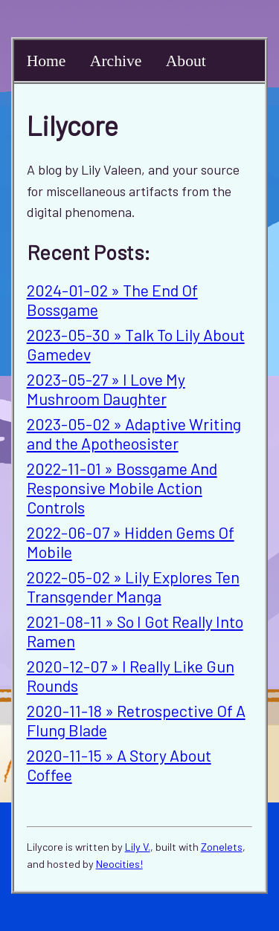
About (186, 61)
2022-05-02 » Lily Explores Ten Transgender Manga (133, 586)
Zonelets (222, 846)
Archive (116, 61)
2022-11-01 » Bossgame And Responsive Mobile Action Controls (122, 487)
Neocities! (119, 863)
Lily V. (137, 846)
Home (46, 61)
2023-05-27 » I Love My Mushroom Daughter (106, 388)
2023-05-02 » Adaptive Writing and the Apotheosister (134, 433)
